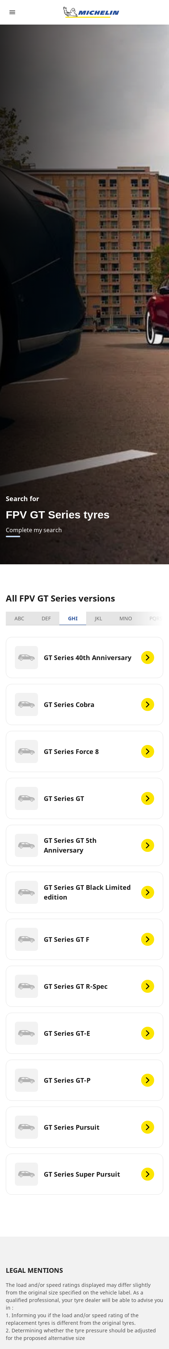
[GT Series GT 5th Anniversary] (84, 845)
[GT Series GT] (84, 798)
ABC (19, 618)
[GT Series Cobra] (84, 704)
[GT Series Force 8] (84, 751)
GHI (72, 618)
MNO (125, 618)
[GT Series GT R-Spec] (84, 986)
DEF (46, 618)
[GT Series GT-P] (84, 1080)
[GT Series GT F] (84, 939)
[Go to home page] (91, 12)
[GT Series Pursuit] (84, 1127)
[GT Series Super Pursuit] (84, 1174)
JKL (98, 618)
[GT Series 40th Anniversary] (84, 657)
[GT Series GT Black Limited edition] (84, 892)
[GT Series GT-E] (84, 1033)
